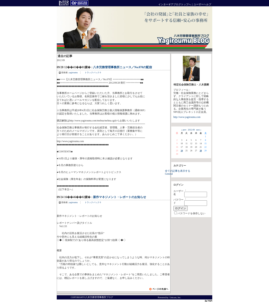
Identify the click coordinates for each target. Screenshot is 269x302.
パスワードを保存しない (191, 213)
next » (198, 130)
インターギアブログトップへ (174, 4)
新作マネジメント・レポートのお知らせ (119, 197)
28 (201, 150)
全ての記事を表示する (177, 171)
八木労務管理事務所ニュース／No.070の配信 (122, 67)
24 (182, 150)
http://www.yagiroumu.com (186, 117)
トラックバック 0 (93, 72)
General (169, 174)
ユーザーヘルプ (202, 4)
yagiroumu (73, 72)
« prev (183, 130)
